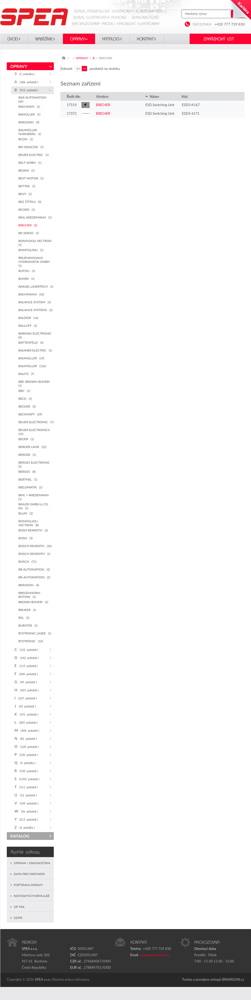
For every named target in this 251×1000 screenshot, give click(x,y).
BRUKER (27, 610)
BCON (26, 139)
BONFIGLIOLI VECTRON (29, 523)
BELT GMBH (30, 163)
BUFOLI (27, 271)
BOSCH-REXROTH (34, 554)
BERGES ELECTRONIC (35, 464)
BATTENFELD (31, 342)
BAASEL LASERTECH (36, 286)
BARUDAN (29, 122)
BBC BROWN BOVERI (35, 383)
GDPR (18, 918)
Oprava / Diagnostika (32, 863)
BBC (24, 391)
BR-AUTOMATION (34, 577)
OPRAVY (77, 39)
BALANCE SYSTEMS (35, 310)
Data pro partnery (29, 874)
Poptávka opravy (28, 885)
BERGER (27, 455)
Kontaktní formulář (32, 896)
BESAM (27, 170)
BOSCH (28, 561)
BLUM (26, 513)
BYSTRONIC (31, 641)
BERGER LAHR (32, 447)
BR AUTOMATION (34, 569)
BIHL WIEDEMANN (35, 217)
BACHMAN (29, 106)
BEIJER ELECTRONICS (35, 431)
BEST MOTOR (31, 178)
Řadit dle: (74, 96)
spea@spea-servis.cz (155, 955)
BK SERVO (29, 233)
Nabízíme (43, 39)
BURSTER (28, 625)
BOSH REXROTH (33, 530)
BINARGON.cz (233, 979)
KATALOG (110, 39)
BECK (25, 399)
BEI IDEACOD (31, 147)
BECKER (27, 406)
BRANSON (29, 585)
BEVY (25, 194)
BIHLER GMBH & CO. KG (34, 506)
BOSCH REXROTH (35, 546)
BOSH (26, 538)
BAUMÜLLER (32, 366)
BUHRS (26, 279)
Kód (185, 96)
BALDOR (28, 318)
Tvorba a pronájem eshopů (201, 979)
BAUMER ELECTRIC (35, 350)
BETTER (27, 186)
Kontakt (145, 39)
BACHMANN (31, 294)
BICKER (27, 209)
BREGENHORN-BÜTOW (30, 595)
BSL (24, 618)
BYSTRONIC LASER (35, 633)
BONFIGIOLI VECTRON (36, 242)
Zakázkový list (218, 39)
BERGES (27, 472)
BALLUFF (28, 326)
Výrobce (102, 96)
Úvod (12, 39)
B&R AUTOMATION (33, 99)
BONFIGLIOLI (31, 250)
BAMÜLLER (29, 114)
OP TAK (19, 907)
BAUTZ (26, 374)
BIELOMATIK (31, 487)
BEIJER (26, 439)
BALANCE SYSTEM (35, 302)
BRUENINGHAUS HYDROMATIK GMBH (35, 261)
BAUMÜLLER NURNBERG (30, 132)
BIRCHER (28, 225)
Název (152, 96)
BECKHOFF (30, 414)
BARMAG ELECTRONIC (36, 335)
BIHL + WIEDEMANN (34, 497)
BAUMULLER (31, 358)
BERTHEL (28, 479)
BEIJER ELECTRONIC (36, 422)
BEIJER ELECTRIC (34, 155)
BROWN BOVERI (33, 602)
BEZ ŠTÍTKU (30, 202)
